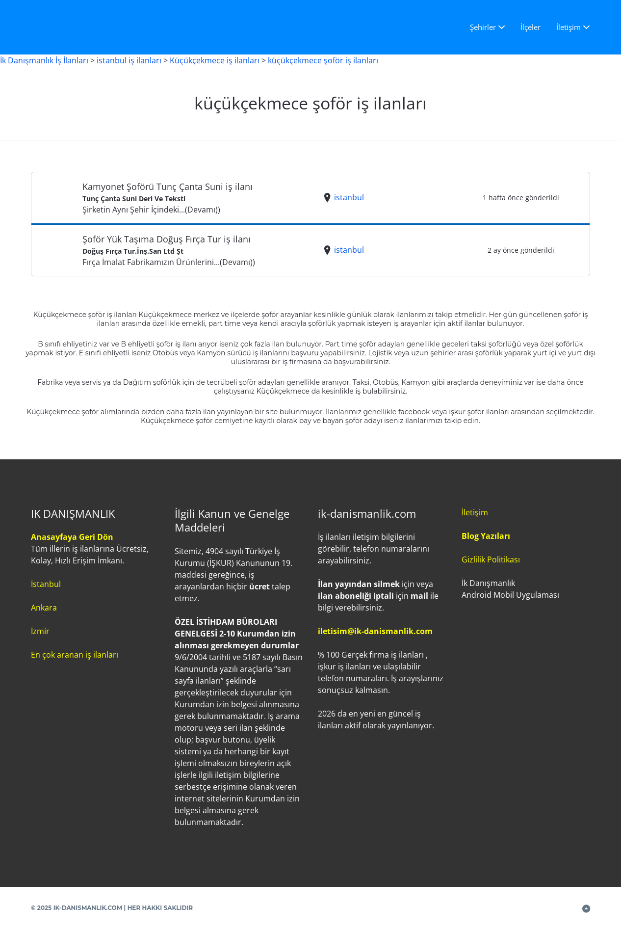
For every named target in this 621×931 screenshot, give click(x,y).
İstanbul (46, 584)
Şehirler (483, 27)
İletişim (568, 27)
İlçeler (530, 27)
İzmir (40, 631)
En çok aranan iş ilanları (74, 654)
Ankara (44, 607)
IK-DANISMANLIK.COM (88, 907)
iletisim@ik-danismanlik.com (375, 631)
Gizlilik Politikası (491, 559)
